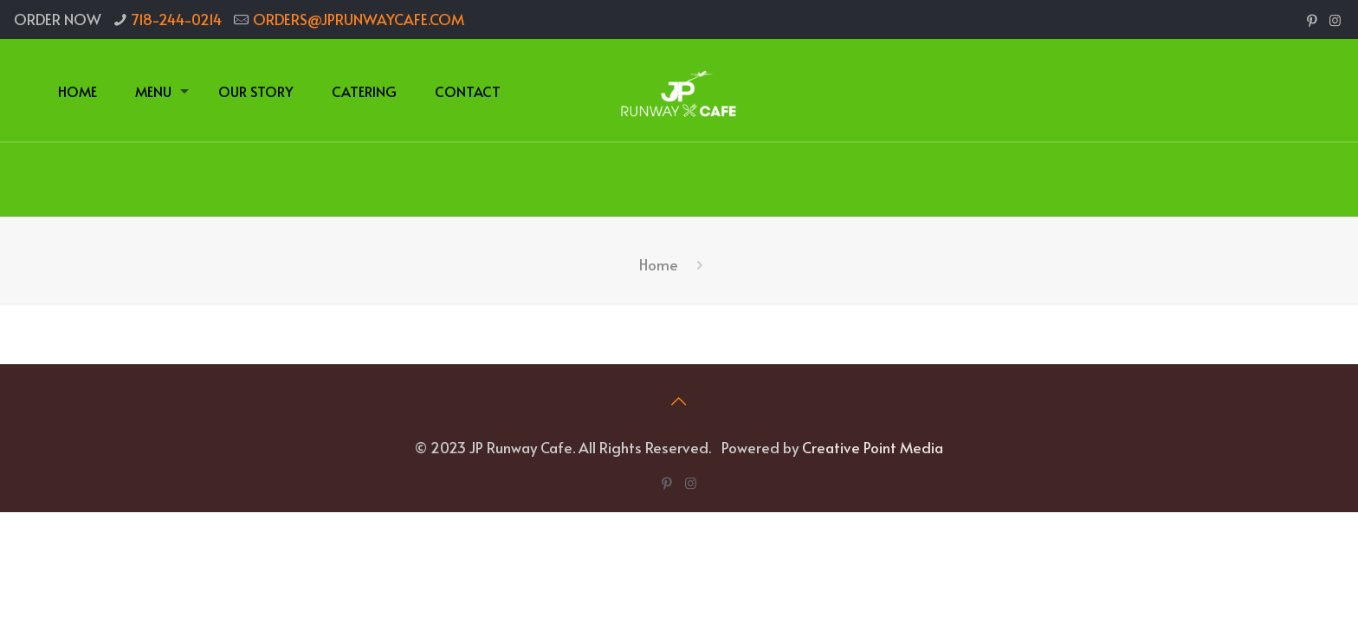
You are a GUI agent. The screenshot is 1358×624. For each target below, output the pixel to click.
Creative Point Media (872, 447)
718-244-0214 (177, 19)
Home (658, 264)
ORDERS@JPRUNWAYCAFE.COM (358, 19)
